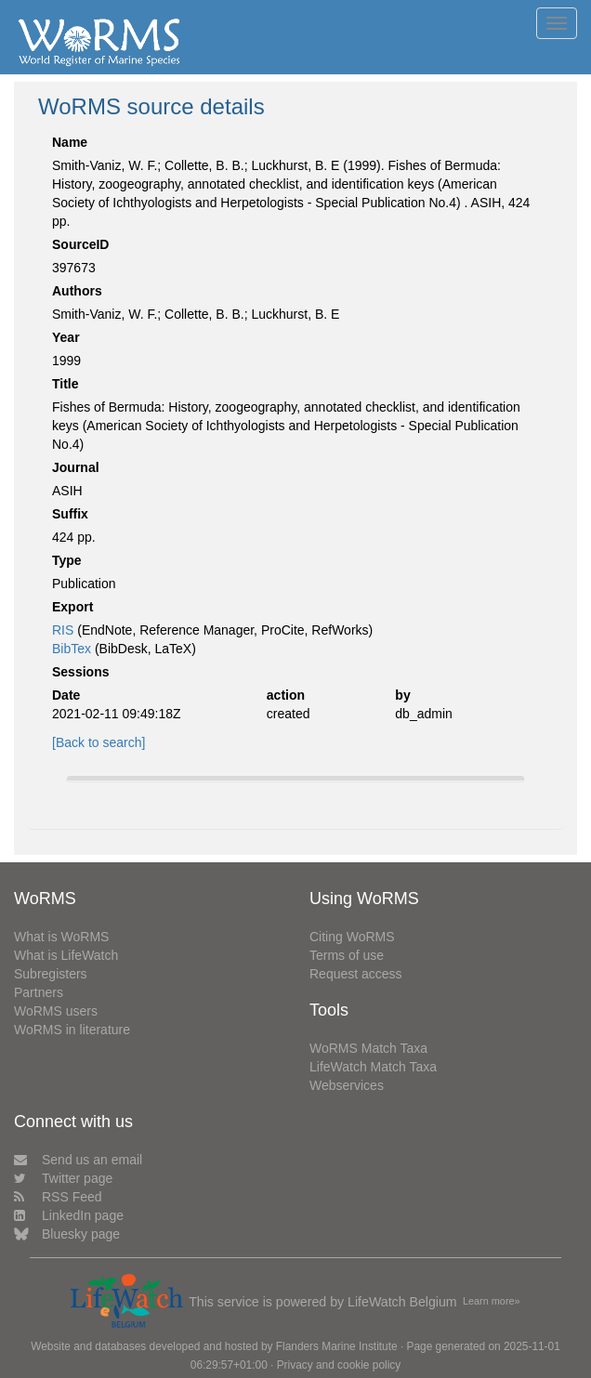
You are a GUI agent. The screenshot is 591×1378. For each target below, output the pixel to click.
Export (72, 606)
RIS (62, 630)
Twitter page (63, 1178)
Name (69, 142)
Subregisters (50, 973)
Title (65, 383)
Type (67, 560)
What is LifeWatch (66, 955)
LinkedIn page (69, 1215)
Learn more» (491, 1300)
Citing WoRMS (352, 936)
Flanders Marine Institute (337, 1346)
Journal (75, 467)
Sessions (80, 671)
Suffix (70, 513)
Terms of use (346, 955)
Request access (355, 973)
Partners (38, 992)
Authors (77, 290)
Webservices (346, 1085)
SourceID (80, 244)
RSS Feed (58, 1196)
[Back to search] (98, 742)
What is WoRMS (61, 936)
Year (66, 337)
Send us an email (78, 1159)
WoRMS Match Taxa (368, 1048)
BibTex (71, 648)
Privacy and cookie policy (339, 1364)
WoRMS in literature (72, 1029)
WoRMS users (56, 1011)
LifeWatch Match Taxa (373, 1066)
